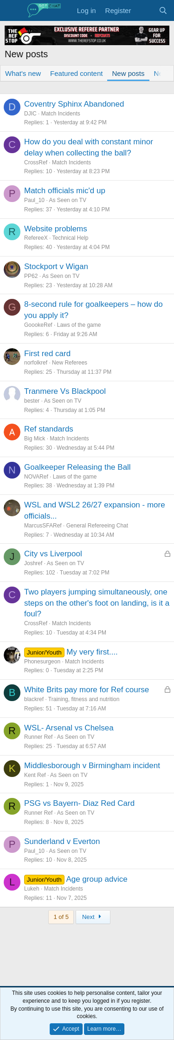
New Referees (69, 362)
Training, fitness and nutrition (84, 699)
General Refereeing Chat (97, 525)
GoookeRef (38, 325)
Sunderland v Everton (62, 841)
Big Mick (34, 438)
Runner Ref (38, 737)
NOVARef (36, 476)
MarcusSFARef (43, 525)
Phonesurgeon (42, 661)
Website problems (55, 228)
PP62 (31, 276)
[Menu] (13, 10)
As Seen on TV (67, 200)
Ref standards (48, 429)
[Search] (163, 10)
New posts (128, 73)
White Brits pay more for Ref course (86, 689)
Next (93, 916)
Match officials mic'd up (64, 190)
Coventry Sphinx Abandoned (74, 104)
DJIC (30, 113)
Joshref (33, 563)
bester (31, 401)
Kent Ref (35, 775)
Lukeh (31, 888)
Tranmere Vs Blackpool (65, 391)
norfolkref (35, 362)
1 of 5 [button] (61, 916)
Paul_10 (34, 200)
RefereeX (36, 238)
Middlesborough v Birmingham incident (92, 765)
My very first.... (92, 652)
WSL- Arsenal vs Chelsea (69, 727)
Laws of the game (79, 325)
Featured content (76, 73)
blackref (34, 699)
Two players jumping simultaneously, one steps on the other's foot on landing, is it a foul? (96, 603)
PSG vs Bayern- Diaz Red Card (79, 803)
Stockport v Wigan (56, 266)
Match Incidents (60, 113)
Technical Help (70, 238)
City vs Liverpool (53, 553)
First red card (47, 353)
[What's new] (144, 10)
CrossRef (35, 162)
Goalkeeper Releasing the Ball (77, 467)
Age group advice (96, 879)
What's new (23, 73)
